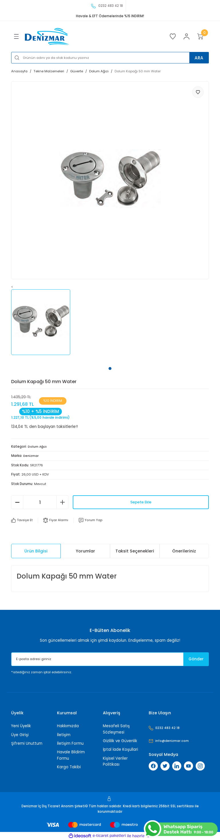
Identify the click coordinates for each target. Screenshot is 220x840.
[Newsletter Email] (110, 659)
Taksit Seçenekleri (134, 551)
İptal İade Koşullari (120, 749)
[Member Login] (186, 36)
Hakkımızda (68, 726)
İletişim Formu (70, 743)
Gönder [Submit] (193, 659)
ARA (197, 57)
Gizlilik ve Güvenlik (120, 741)
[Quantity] (40, 502)
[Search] (110, 57)
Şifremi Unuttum (26, 743)
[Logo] (47, 36)
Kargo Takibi (69, 767)
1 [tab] (110, 368)
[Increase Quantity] (62, 502)
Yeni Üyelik (21, 726)
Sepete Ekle (141, 502)
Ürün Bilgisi (36, 551)
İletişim (63, 735)
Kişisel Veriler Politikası (115, 761)
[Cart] (200, 36)
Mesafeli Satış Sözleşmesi (116, 729)
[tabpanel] (44, 322)
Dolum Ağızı (37, 446)
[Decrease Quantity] (17, 502)
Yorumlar (85, 551)
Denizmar (31, 455)
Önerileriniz (184, 551)
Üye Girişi (20, 735)
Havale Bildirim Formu (71, 755)
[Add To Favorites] (198, 92)
